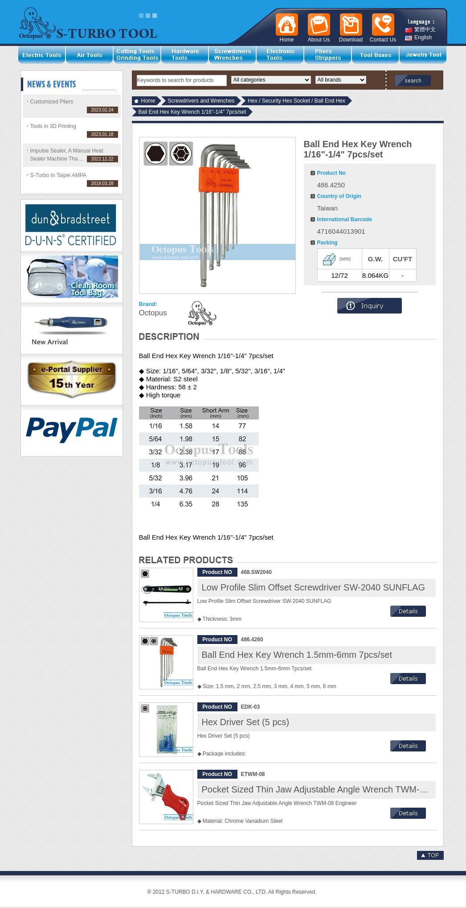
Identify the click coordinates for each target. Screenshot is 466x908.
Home (148, 101)
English (418, 38)
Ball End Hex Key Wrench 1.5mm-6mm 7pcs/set (297, 655)
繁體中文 (420, 30)
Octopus (153, 313)
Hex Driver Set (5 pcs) (246, 722)
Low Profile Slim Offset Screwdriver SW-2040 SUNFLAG (313, 587)
